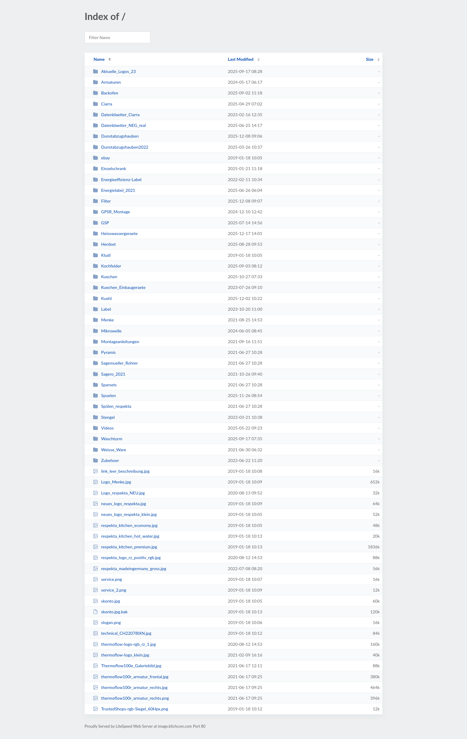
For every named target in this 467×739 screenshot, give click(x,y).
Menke (103, 319)
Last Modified (240, 59)
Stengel (104, 417)
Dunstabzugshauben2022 (120, 147)
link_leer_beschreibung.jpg (121, 471)
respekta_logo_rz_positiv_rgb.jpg (127, 557)
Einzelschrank (109, 168)
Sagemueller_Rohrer (115, 362)
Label (102, 309)
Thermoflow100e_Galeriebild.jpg (127, 665)
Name (99, 59)
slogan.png (107, 622)
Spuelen (104, 395)
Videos (103, 427)
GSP (101, 222)
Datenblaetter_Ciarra (116, 114)
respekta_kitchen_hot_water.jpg (126, 536)
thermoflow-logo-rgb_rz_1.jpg (124, 644)
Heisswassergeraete (115, 233)
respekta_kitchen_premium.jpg (125, 546)
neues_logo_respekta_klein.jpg (125, 514)
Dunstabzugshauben (115, 136)
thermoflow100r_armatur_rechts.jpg (130, 687)
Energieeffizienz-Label (117, 179)
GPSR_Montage (111, 211)
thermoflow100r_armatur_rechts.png (131, 698)
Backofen (105, 92)
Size (369, 59)
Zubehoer (106, 460)
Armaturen (107, 82)
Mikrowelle (107, 330)
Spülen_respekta (112, 406)
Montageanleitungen (116, 341)
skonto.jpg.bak (110, 611)
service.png (107, 579)
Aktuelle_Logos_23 (114, 71)
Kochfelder (107, 265)
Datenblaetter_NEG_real (119, 125)
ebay (101, 157)
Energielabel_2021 (114, 190)
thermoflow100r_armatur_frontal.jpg (131, 676)
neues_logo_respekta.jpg (119, 503)
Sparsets (105, 384)
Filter (102, 200)
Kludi (101, 255)
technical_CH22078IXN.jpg (122, 633)
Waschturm (107, 438)
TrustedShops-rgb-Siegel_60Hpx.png (130, 708)
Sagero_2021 (109, 373)
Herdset (104, 244)
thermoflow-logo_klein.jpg (121, 654)
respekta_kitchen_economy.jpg (125, 525)
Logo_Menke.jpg (112, 481)
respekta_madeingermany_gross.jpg (129, 568)
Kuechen (105, 276)
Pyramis (104, 352)
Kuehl (102, 298)
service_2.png (109, 589)
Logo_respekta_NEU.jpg (119, 492)
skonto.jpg (106, 600)
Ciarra (102, 103)
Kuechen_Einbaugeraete (119, 287)
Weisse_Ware (109, 449)
